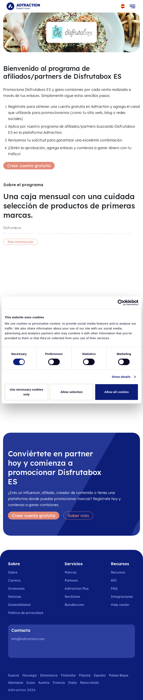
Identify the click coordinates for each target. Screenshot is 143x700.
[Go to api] (123, 580)
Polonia (85, 675)
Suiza (30, 683)
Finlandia (68, 675)
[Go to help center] (123, 605)
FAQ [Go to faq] (114, 588)
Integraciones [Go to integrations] (122, 597)
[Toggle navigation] (132, 6)
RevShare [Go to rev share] (72, 597)
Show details (121, 376)
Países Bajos (118, 675)
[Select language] (123, 6)
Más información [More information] (20, 242)
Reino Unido (89, 683)
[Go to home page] (23, 6)
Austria (43, 683)
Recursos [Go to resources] (118, 572)
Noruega (29, 675)
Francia (59, 683)
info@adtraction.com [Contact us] (28, 639)
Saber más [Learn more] (78, 515)
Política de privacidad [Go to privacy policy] (25, 613)
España (100, 675)
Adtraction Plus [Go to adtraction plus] (77, 588)
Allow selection (71, 392)
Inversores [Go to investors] (16, 588)
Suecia (13, 675)
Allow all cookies (116, 392)
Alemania (15, 683)
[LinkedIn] (16, 650)
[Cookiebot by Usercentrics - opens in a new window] (120, 303)
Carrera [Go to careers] (14, 580)
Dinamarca (49, 675)
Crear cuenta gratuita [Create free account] (29, 165)
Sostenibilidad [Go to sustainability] (19, 605)
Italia (72, 683)
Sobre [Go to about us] (12, 572)
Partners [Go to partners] (71, 580)
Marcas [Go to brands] (70, 572)
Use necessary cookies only (26, 392)
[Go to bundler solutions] (77, 605)
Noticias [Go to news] (14, 597)
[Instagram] (29, 650)
